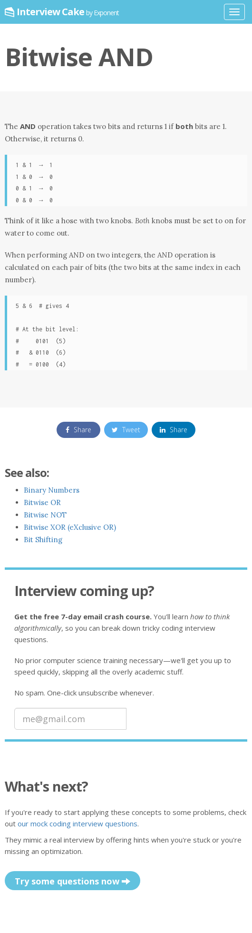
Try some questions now (72, 881)
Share (78, 429)
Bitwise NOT (45, 514)
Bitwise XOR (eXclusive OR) (70, 527)
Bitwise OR (42, 502)
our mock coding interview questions (77, 823)
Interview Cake (68, 11)
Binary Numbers (51, 490)
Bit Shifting (43, 539)
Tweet (126, 429)
